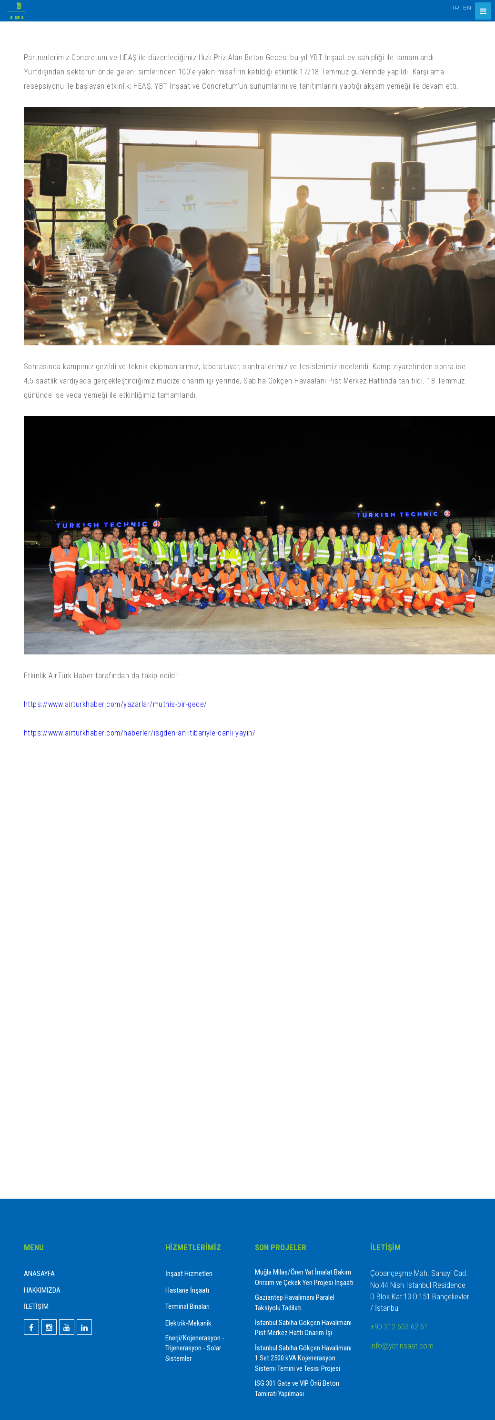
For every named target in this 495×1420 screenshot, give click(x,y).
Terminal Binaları (187, 1306)
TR (455, 7)
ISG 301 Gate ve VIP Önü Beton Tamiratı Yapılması (297, 1388)
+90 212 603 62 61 (399, 1326)
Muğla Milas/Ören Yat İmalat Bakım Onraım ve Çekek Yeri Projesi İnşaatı (304, 1277)
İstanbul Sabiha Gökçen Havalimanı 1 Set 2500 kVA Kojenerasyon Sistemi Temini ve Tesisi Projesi (303, 1358)
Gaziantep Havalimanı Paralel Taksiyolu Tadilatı (294, 1302)
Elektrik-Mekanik (188, 1323)
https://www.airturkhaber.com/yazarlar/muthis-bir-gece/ (115, 704)
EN (467, 7)
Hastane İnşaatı (187, 1290)
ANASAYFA (39, 1273)
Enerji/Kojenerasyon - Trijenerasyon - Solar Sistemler (194, 1348)
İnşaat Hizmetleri (188, 1273)
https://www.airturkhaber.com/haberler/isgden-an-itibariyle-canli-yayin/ (140, 732)
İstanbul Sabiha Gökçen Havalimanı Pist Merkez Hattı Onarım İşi (303, 1327)
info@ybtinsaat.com (402, 1345)
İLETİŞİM (36, 1306)
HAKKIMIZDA (42, 1290)
